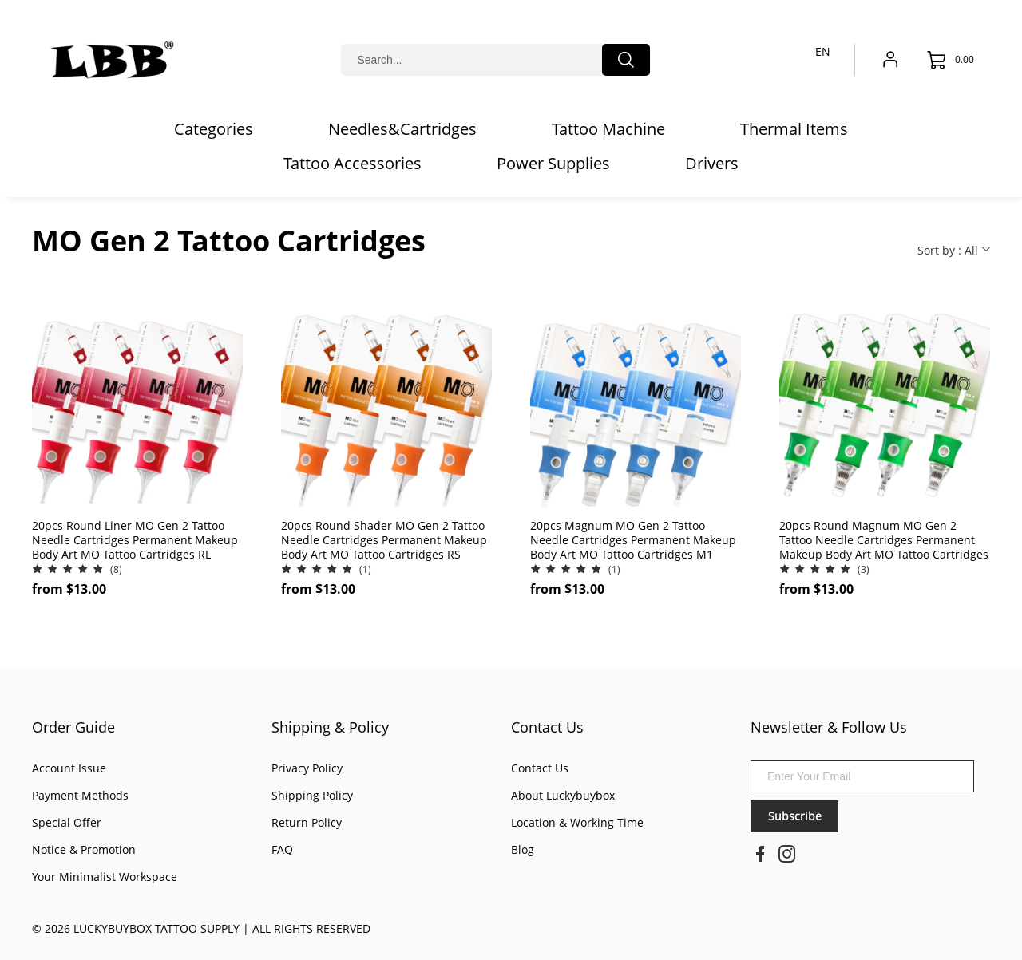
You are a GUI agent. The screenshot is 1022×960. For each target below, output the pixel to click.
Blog (522, 849)
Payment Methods (80, 795)
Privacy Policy (307, 768)
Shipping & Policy (330, 727)
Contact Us (547, 727)
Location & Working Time (577, 822)
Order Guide (73, 727)
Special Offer (66, 822)
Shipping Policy (312, 795)
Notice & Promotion (84, 849)
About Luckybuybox (563, 795)
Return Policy (306, 822)
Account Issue (69, 768)
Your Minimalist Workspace (104, 876)
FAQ (282, 849)
